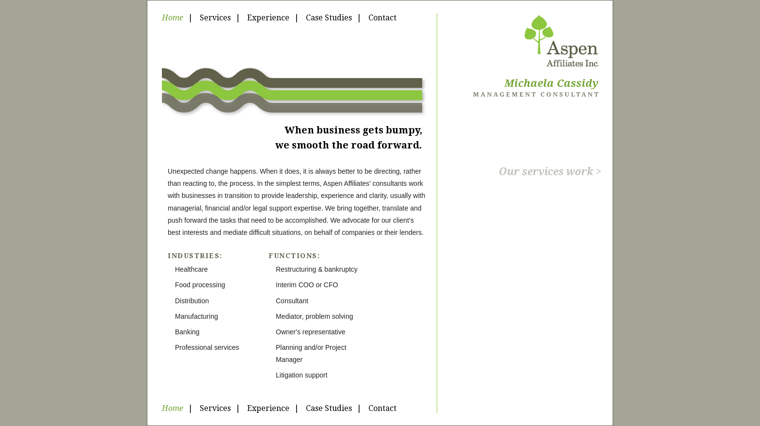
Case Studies (329, 17)
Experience (268, 17)
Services (215, 17)
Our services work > (550, 171)
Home (172, 17)
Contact (382, 17)
